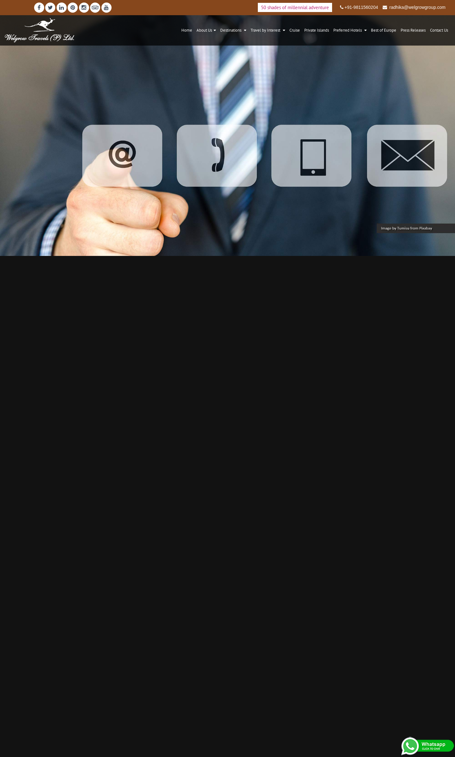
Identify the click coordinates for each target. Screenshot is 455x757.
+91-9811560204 (361, 7)
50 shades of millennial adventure (295, 7)
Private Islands (316, 30)
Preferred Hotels (348, 30)
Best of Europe (383, 30)
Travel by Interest (266, 30)
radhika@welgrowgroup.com (417, 7)
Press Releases (413, 30)
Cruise (294, 30)
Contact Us (439, 30)
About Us (204, 30)
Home (186, 30)
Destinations (231, 30)
